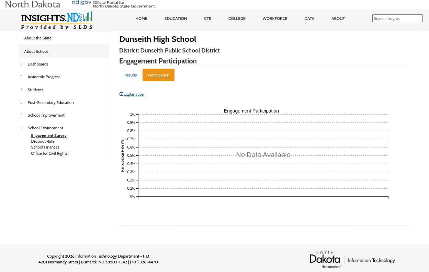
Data (310, 18)
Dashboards (38, 64)
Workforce (275, 18)
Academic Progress (44, 76)
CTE (207, 18)
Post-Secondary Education (51, 102)
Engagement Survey (49, 135)
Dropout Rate (43, 141)
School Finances (45, 147)
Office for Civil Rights (49, 153)
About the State (38, 37)
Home (141, 18)
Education (176, 18)
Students (36, 89)
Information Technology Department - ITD (112, 256)
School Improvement (46, 115)
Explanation (132, 94)
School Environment (46, 127)
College (237, 18)
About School (36, 51)
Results (130, 75)
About (338, 18)
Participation (158, 75)
